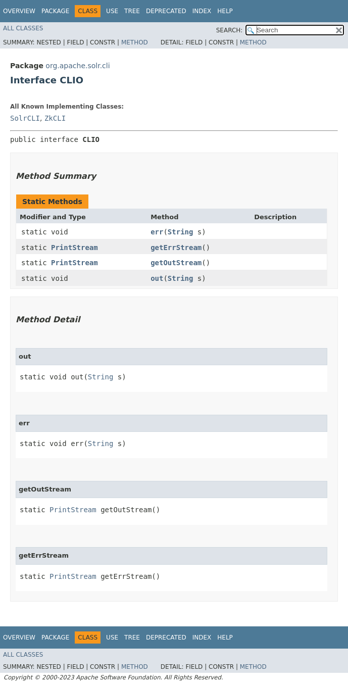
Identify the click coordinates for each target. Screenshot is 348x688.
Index (202, 11)
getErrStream (176, 247)
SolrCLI (25, 118)
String (180, 232)
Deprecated (166, 11)
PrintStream (74, 247)
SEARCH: (229, 30)
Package (55, 11)
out (157, 278)
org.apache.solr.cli (77, 66)
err (157, 232)
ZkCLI (55, 118)
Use (112, 11)
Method (134, 42)
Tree (132, 11)
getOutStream (176, 263)
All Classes (23, 28)
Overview (19, 11)
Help (225, 11)
